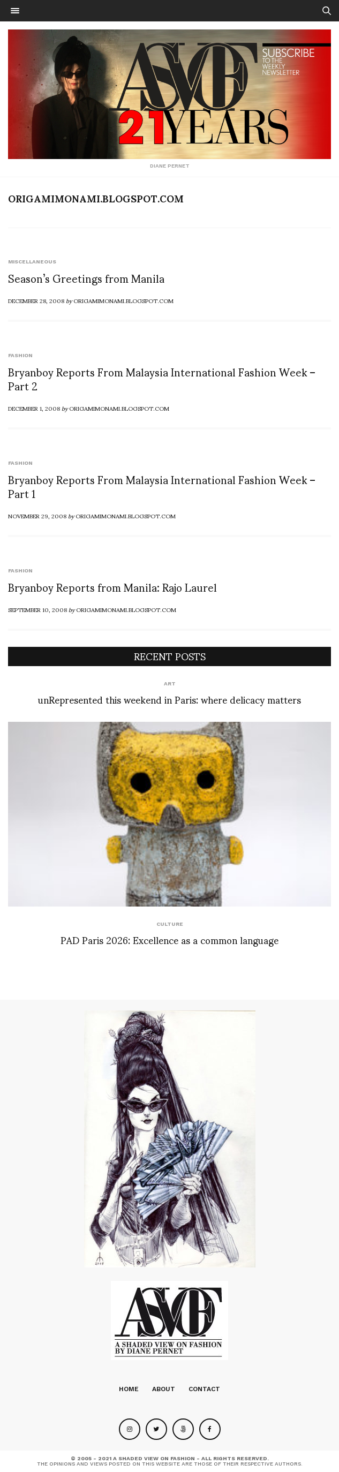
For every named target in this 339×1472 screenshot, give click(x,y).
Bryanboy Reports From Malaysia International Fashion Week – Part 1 (161, 486)
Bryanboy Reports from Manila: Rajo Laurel (112, 586)
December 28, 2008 (36, 300)
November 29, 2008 (37, 515)
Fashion (20, 355)
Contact (204, 1389)
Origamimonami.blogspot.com (96, 198)
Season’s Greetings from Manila (86, 277)
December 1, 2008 (34, 408)
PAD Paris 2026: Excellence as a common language (169, 939)
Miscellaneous (32, 262)
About (163, 1389)
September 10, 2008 (37, 609)
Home (129, 1389)
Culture (169, 924)
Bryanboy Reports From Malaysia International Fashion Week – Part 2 (161, 378)
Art (170, 683)
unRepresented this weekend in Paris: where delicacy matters (169, 699)
